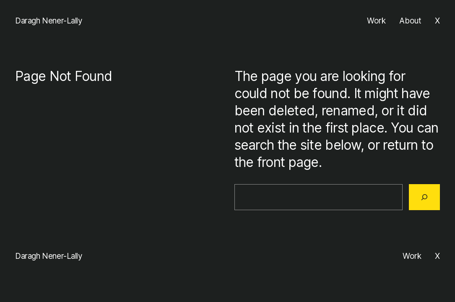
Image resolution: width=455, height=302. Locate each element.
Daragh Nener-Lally (49, 21)
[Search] (424, 197)
